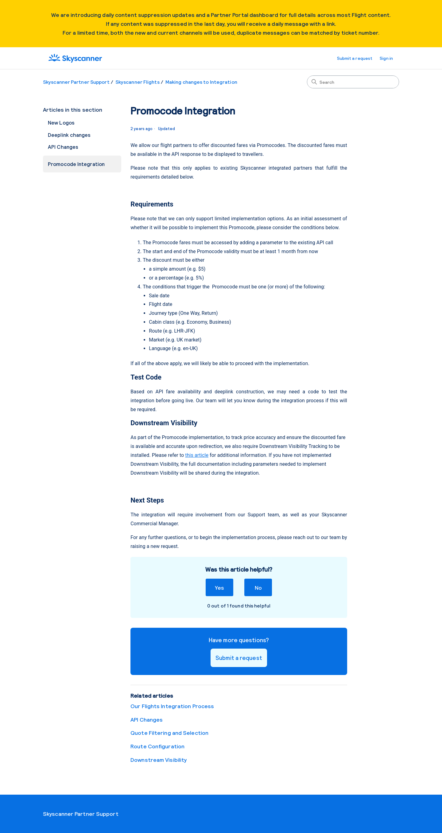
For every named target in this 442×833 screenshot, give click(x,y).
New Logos (61, 122)
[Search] (353, 82)
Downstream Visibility (158, 759)
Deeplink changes (69, 135)
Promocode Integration (76, 164)
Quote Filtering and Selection (169, 732)
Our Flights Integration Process (172, 706)
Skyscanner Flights (137, 82)
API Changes (63, 147)
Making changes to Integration (201, 82)
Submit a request (355, 58)
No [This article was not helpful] (258, 587)
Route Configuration (157, 746)
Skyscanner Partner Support (76, 82)
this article (196, 455)
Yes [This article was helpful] (219, 587)
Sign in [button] (386, 58)
